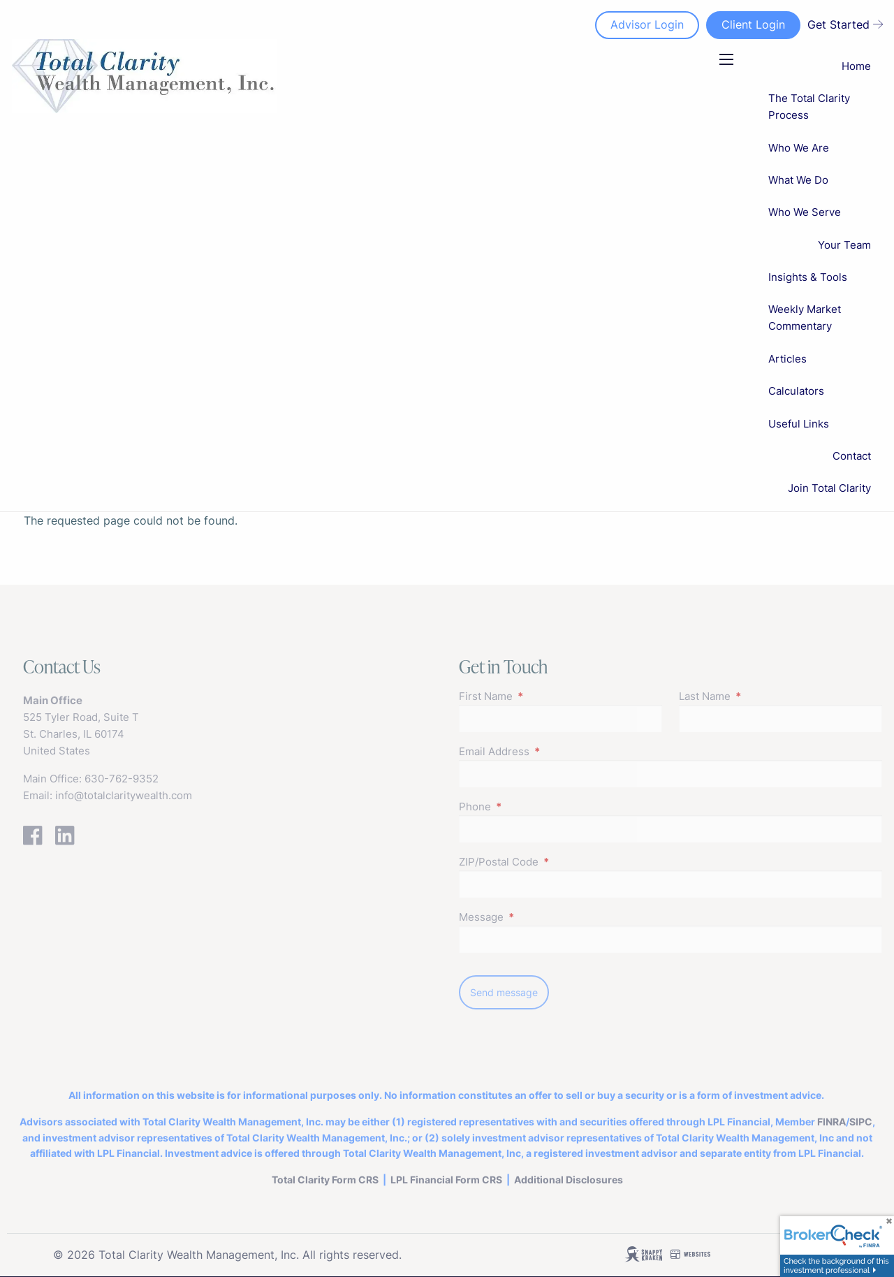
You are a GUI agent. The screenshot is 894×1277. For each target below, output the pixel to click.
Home (856, 66)
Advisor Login (647, 24)
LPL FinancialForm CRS (446, 1179)
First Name (540, 696)
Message (535, 917)
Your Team (844, 244)
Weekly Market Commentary (804, 317)
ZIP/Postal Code (553, 861)
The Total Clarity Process (809, 107)
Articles (787, 358)
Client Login (753, 24)
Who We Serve (804, 212)
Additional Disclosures (568, 1179)
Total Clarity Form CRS (325, 1179)
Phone (529, 806)
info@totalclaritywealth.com (123, 795)
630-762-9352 (122, 778)
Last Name (759, 696)
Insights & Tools (807, 277)
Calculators (796, 390)
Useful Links (798, 423)
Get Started (845, 24)
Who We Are (798, 147)
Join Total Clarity (829, 488)
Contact (852, 455)
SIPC (860, 1122)
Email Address (548, 751)
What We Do (798, 180)
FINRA (831, 1122)
